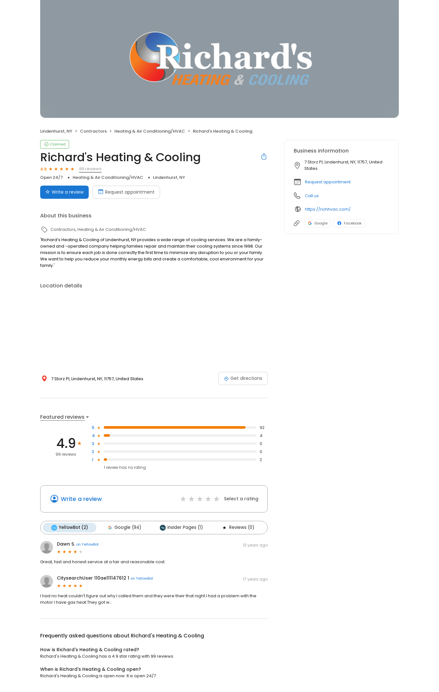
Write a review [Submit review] (64, 192)
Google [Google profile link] (317, 223)
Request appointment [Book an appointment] (126, 192)
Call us (312, 196)
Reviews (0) (237, 527)
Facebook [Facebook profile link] (349, 223)
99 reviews (90, 169)
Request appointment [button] (328, 182)
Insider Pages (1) (181, 527)
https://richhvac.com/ (328, 209)
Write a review (81, 499)
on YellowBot (87, 544)
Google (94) (124, 527)
